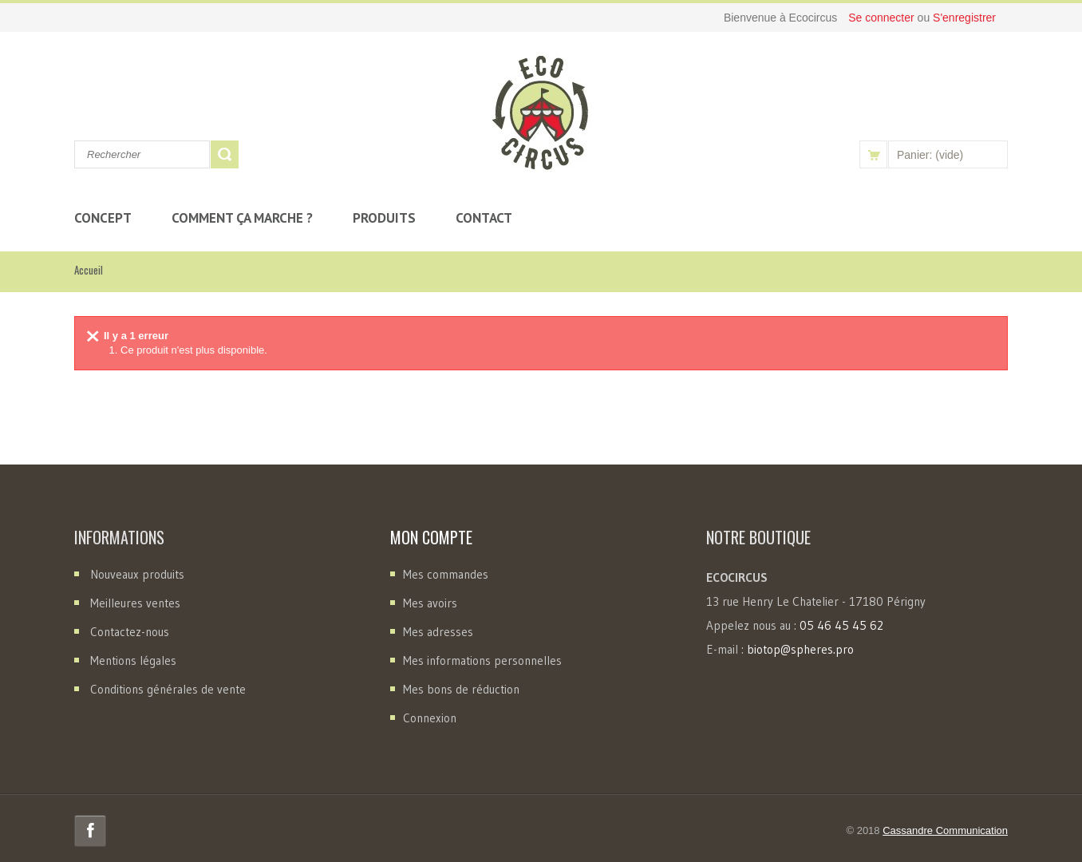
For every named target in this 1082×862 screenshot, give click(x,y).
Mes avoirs (430, 603)
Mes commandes (445, 574)
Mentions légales (133, 660)
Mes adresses (438, 631)
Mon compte (431, 537)
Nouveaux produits (137, 574)
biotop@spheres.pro (800, 649)
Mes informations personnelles (482, 660)
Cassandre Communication (945, 830)
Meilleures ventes (135, 603)
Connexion (429, 718)
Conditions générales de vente (168, 689)
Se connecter (882, 17)
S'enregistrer (964, 17)
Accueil (88, 270)
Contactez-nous (129, 631)
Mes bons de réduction (461, 689)
